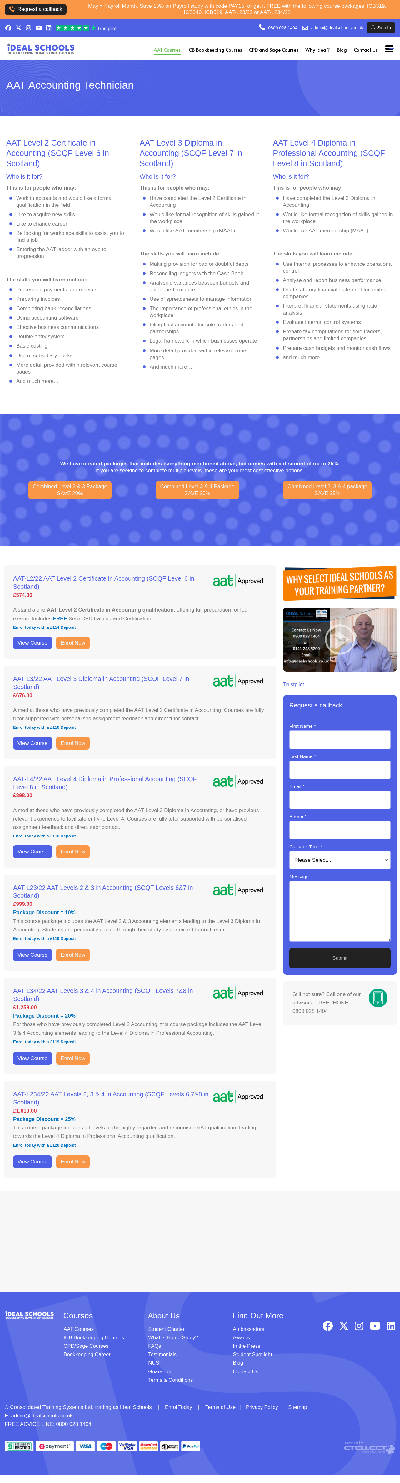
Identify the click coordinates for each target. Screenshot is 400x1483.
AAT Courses (167, 49)
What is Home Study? (173, 1345)
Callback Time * (305, 846)
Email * (296, 786)
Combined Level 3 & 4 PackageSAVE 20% (197, 490)
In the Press (247, 1354)
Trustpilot (294, 684)
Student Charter (167, 1337)
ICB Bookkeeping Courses (215, 49)
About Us (164, 1323)
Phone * (297, 816)
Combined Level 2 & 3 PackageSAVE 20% (70, 490)
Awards (241, 1345)
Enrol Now (73, 643)
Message (299, 876)
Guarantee (160, 1379)
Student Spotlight (253, 1362)
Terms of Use (221, 1415)
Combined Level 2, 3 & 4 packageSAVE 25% (327, 490)
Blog (342, 49)
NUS (153, 1371)
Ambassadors (249, 1337)
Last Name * (302, 756)
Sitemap (300, 1415)
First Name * (302, 726)
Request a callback (35, 9)
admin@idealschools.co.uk (337, 27)
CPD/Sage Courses (87, 1354)
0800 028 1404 (282, 27)
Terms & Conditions (171, 1388)
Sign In (381, 27)
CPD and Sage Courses (273, 49)
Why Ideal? (317, 49)
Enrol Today (179, 1415)
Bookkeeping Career (88, 1362)
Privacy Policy (264, 1415)
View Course (33, 643)
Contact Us (366, 49)
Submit (340, 957)
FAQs (155, 1354)
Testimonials (163, 1362)
